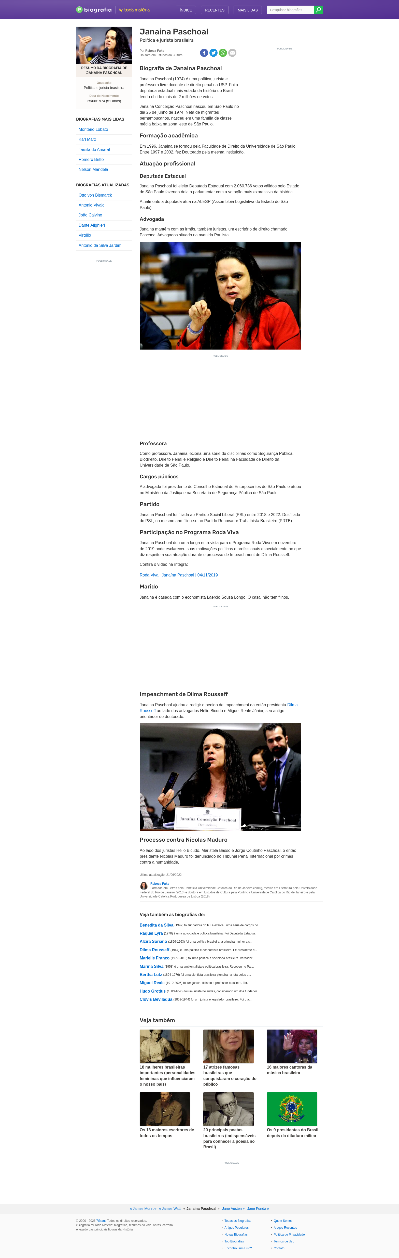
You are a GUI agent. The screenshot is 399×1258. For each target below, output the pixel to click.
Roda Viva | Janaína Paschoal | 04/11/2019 (179, 575)
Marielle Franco (154, 958)
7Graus (101, 1221)
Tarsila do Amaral (94, 149)
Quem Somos (283, 1221)
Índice (186, 10)
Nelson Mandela (93, 169)
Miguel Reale (152, 983)
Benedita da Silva (157, 925)
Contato (279, 1248)
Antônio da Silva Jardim (100, 245)
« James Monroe (143, 1208)
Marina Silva (151, 966)
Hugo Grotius (153, 991)
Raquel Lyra (151, 933)
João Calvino (90, 215)
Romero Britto (91, 159)
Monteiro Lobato (93, 129)
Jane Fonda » (258, 1208)
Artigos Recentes (285, 1227)
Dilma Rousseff (154, 950)
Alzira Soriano (153, 941)
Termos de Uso (284, 1241)
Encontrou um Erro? (238, 1248)
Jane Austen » (233, 1208)
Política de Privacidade (289, 1234)
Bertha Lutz (151, 974)
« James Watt (170, 1208)
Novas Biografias (236, 1234)
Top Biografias (234, 1241)
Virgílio (85, 235)
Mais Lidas (248, 10)
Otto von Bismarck (95, 195)
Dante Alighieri (92, 225)
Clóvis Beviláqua (156, 999)
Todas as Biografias (237, 1221)
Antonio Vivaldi (92, 205)
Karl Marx (87, 139)
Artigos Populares (236, 1227)
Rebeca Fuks (159, 883)
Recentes (214, 10)
